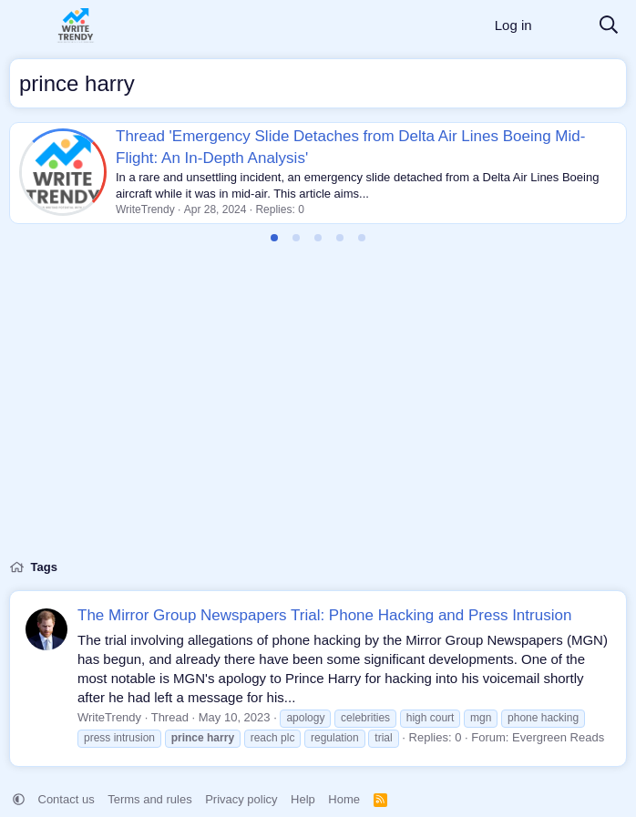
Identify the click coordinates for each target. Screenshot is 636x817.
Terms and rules (149, 799)
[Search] (609, 26)
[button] (18, 799)
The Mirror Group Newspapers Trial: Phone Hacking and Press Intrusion (324, 615)
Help (303, 799)
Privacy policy (241, 799)
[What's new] (565, 26)
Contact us (66, 799)
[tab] (274, 237)
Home (344, 799)
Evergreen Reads (558, 737)
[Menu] (25, 25)
